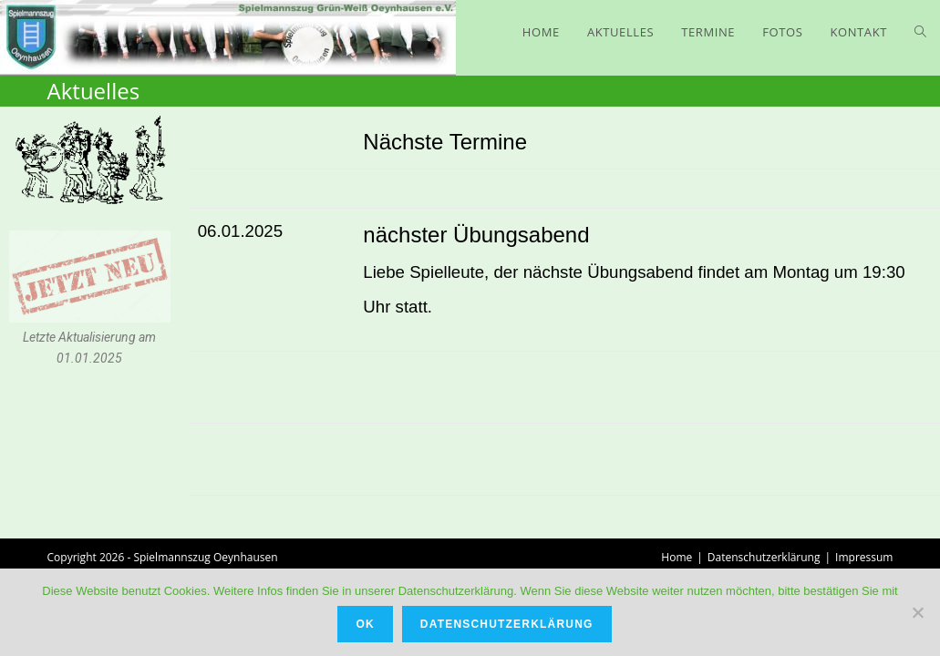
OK (365, 624)
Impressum (864, 557)
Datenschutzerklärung (764, 557)
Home (676, 557)
